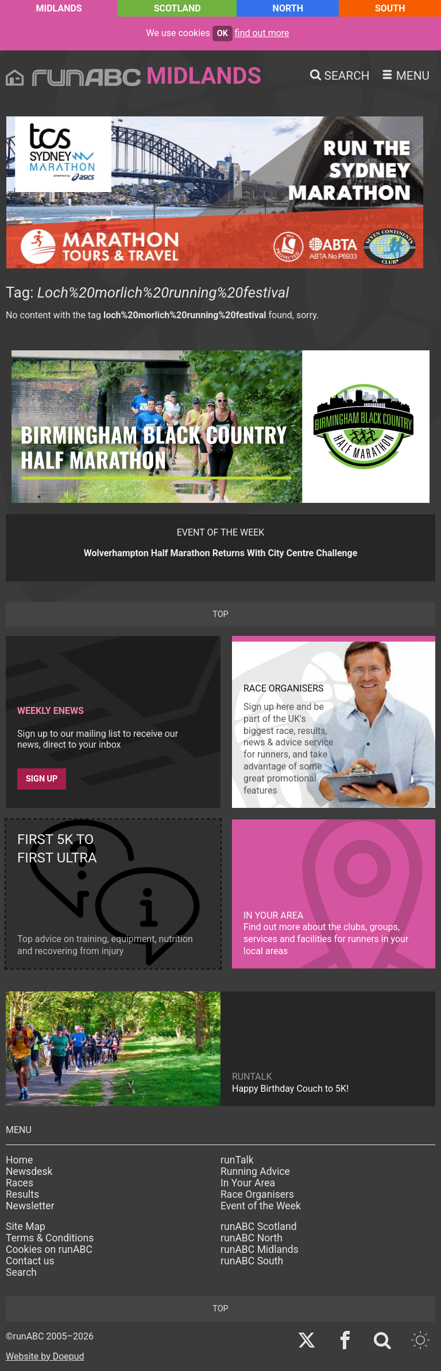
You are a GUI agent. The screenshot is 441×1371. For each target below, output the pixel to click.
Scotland (177, 8)
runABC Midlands (259, 1249)
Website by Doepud (45, 1356)
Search (21, 1272)
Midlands (59, 8)
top (220, 614)
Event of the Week (260, 1206)
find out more (262, 33)
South (390, 8)
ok (222, 33)
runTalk (237, 1160)
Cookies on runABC (49, 1249)
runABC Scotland (258, 1226)
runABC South (251, 1261)
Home (19, 1160)
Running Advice (255, 1171)
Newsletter (30, 1206)
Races (19, 1183)
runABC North (251, 1238)
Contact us (30, 1261)
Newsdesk (29, 1171)
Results (22, 1194)
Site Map (25, 1226)
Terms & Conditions (50, 1238)
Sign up (41, 779)
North (288, 8)
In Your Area (247, 1183)
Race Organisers (257, 1194)
